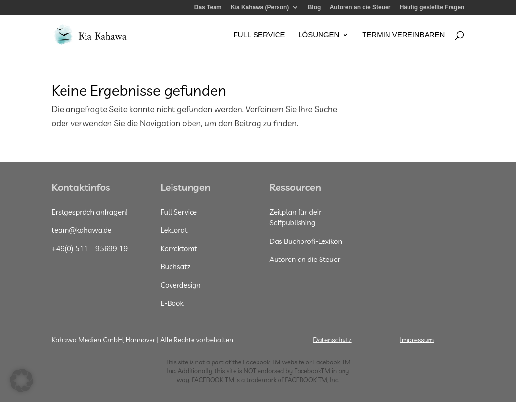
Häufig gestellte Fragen (432, 7)
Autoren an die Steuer (360, 7)
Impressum (417, 339)
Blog (314, 7)
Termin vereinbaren (403, 35)
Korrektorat (178, 248)
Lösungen (318, 35)
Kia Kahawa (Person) (260, 7)
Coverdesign (180, 285)
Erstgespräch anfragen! (90, 212)
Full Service (259, 35)
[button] (21, 380)
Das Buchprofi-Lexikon (305, 241)
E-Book (171, 303)
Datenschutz (332, 339)
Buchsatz (175, 266)
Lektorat (173, 230)
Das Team (208, 7)
